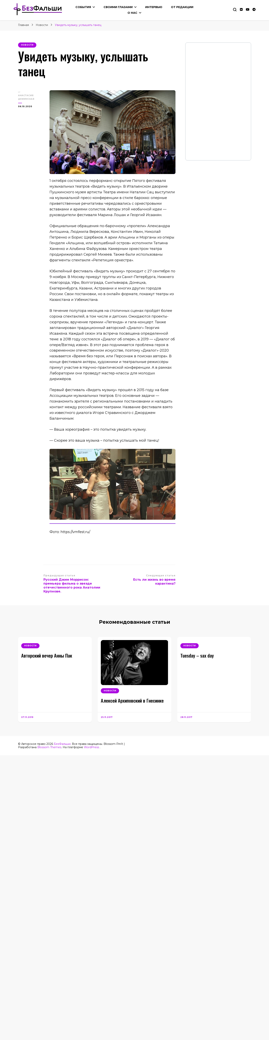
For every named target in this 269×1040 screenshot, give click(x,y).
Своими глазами (118, 7)
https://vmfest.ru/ (75, 532)
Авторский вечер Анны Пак (46, 655)
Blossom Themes (49, 747)
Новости (27, 45)
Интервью (153, 7)
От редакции (182, 7)
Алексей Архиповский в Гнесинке (132, 700)
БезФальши (62, 744)
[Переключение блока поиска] (235, 9)
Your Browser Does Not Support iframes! (218, 101)
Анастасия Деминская (26, 97)
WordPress (91, 747)
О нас (132, 13)
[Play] (117, 484)
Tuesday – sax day (197, 655)
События (83, 7)
